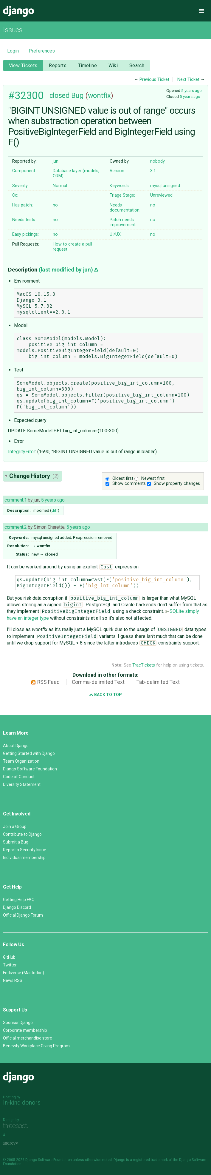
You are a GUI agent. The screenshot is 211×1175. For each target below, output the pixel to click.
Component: (24, 170)
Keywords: (120, 185)
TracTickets (143, 665)
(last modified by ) (66, 269)
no (55, 205)
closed (59, 95)
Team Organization (21, 761)
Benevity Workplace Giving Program (36, 1045)
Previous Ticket (154, 79)
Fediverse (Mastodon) (23, 972)
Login (13, 51)
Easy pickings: (25, 234)
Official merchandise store (27, 1038)
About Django (16, 745)
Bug (77, 95)
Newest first (153, 478)
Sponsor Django (18, 1022)
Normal (60, 185)
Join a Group (15, 826)
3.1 (153, 170)
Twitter (10, 965)
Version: (117, 170)
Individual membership (24, 857)
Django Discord (17, 907)
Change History (34, 475)
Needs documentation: (125, 208)
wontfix (99, 95)
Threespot (17, 1126)
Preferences (42, 51)
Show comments (129, 483)
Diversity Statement (22, 784)
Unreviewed (161, 195)
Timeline (87, 65)
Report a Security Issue (24, 849)
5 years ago (191, 90)
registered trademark (150, 1160)
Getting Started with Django (29, 753)
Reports (57, 65)
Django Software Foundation (30, 769)
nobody (157, 161)
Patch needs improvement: (123, 222)
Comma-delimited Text (98, 682)
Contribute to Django (22, 834)
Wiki (113, 65)
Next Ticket (188, 79)
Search (137, 65)
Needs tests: (24, 219)
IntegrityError (21, 451)
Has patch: (22, 205)
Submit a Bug (15, 842)
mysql (156, 185)
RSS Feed (48, 682)
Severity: (20, 185)
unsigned (171, 185)
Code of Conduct (19, 776)
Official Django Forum (23, 915)
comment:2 (15, 527)
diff (55, 510)
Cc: (15, 195)
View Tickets (23, 65)
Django (18, 11)
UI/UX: (116, 234)
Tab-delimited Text (158, 682)
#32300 (26, 95)
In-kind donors (22, 1102)
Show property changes (177, 483)
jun (55, 161)
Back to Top (105, 694)
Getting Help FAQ (19, 899)
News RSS (12, 980)
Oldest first (122, 478)
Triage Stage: (122, 195)
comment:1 (15, 500)
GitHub (9, 957)
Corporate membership (25, 1030)
